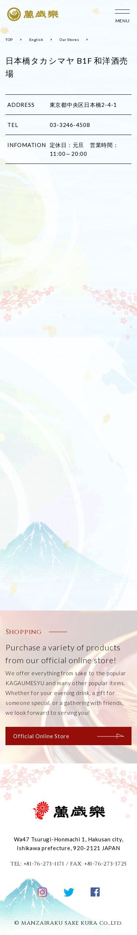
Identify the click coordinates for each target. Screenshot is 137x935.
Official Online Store (68, 736)
